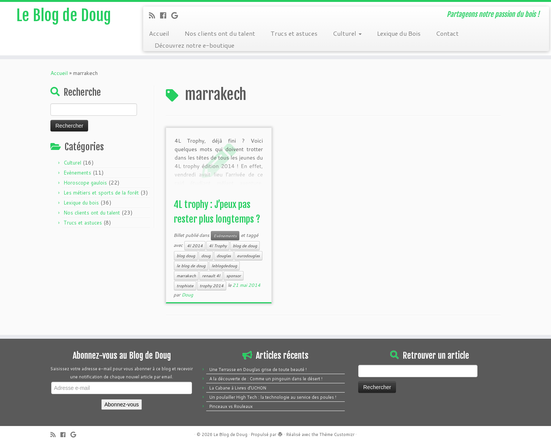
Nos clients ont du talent (220, 33)
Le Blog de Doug (63, 15)
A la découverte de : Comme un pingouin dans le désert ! (265, 379)
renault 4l (211, 275)
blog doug (186, 255)
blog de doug (245, 245)
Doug (187, 294)
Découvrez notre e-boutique (194, 45)
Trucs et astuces (293, 33)
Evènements (77, 172)
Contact (447, 33)
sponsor (233, 275)
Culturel (347, 33)
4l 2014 (195, 245)
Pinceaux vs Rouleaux (231, 406)
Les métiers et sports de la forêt (101, 192)
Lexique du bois (81, 202)
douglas (224, 255)
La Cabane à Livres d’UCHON (237, 388)
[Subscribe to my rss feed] (154, 15)
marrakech (186, 275)
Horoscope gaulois (85, 182)
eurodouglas (248, 255)
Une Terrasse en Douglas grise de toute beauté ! (258, 369)
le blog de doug (191, 265)
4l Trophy (218, 245)
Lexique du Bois (399, 33)
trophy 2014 (212, 285)
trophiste (185, 285)
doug (205, 255)
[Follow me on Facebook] (165, 15)
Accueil (159, 33)
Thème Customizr (336, 434)
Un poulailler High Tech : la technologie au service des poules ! (272, 397)
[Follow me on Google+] (177, 15)
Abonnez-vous (121, 404)
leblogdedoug (224, 265)
